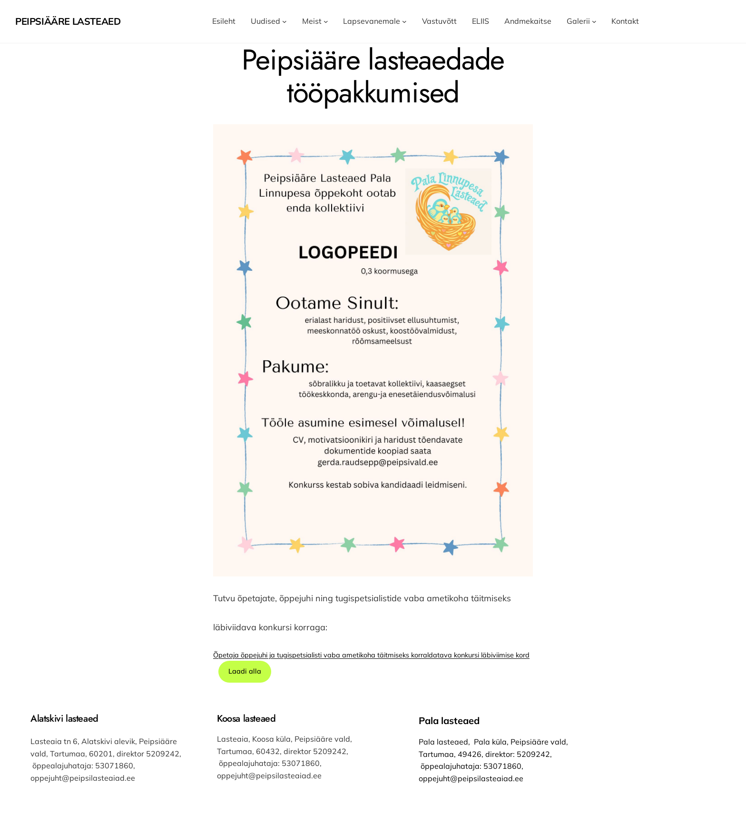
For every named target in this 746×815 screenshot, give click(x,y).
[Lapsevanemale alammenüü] (404, 21)
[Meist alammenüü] (326, 21)
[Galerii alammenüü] (594, 21)
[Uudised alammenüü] (284, 21)
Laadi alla (244, 671)
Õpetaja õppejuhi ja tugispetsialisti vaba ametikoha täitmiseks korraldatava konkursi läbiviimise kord (371, 655)
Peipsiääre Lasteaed (67, 21)
